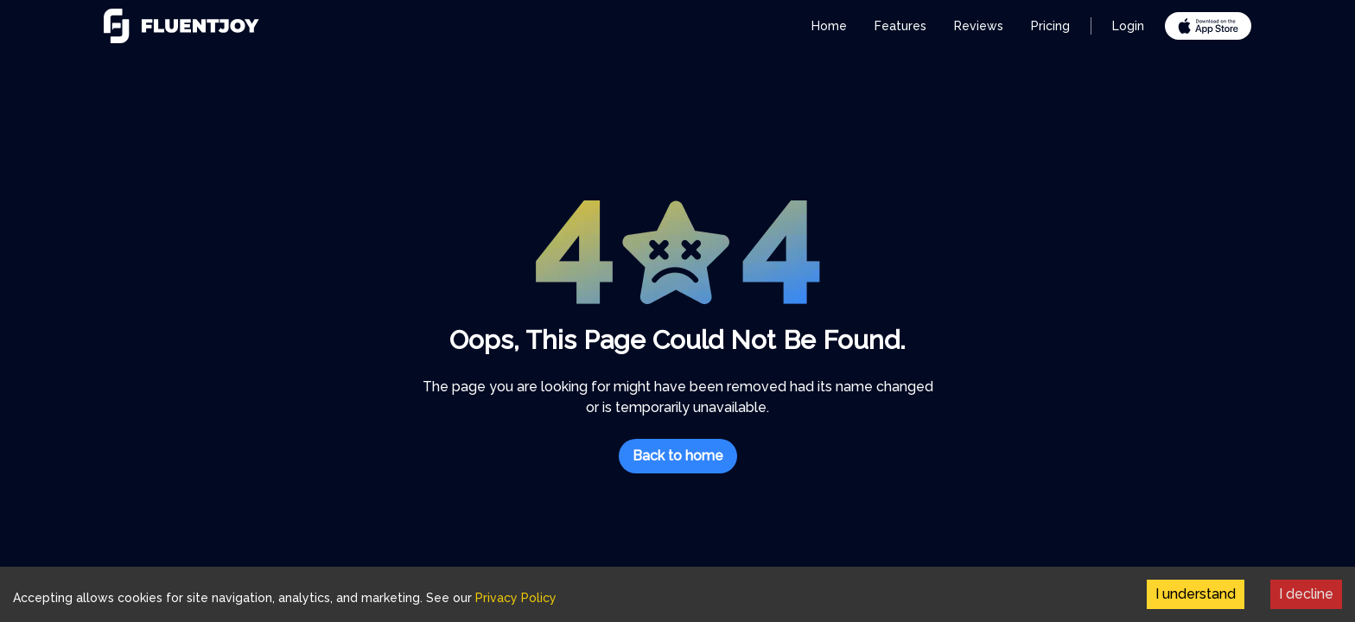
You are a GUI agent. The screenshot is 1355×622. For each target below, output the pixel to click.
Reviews (978, 26)
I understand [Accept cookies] (1195, 594)
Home (829, 26)
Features (900, 26)
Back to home (678, 455)
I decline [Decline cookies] (1306, 594)
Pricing (1050, 26)
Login (1128, 26)
